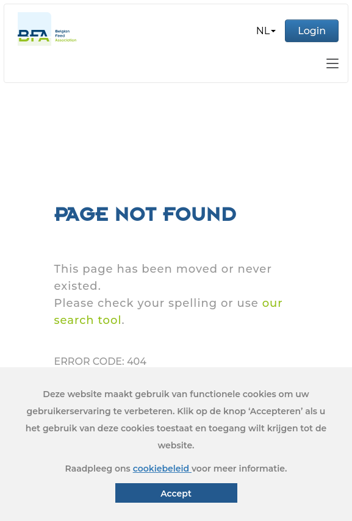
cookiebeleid (162, 468)
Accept (176, 493)
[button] (266, 31)
